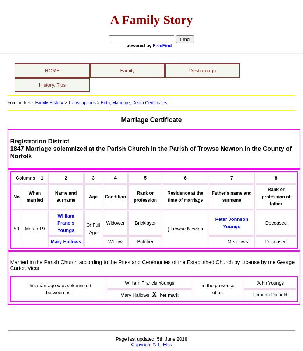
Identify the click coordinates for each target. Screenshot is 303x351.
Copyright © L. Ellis (151, 344)
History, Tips (52, 85)
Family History (49, 102)
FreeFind (162, 45)
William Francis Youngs (66, 223)
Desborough (202, 70)
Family (127, 70)
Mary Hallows (66, 241)
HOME (52, 70)
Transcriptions (82, 102)
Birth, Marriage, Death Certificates (133, 102)
